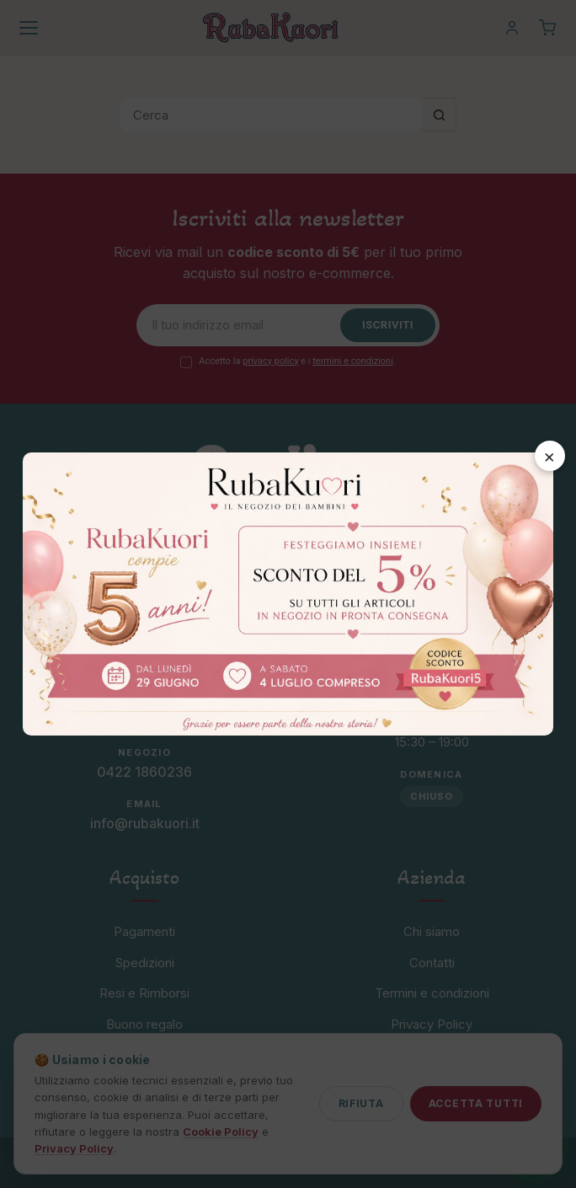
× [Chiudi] (549, 456)
